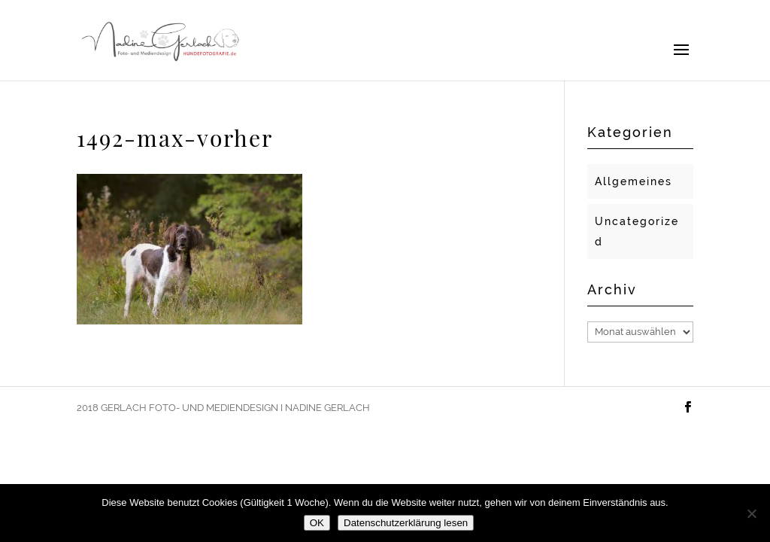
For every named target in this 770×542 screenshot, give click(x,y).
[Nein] (751, 513)
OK (317, 522)
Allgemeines (633, 181)
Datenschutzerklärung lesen (406, 522)
